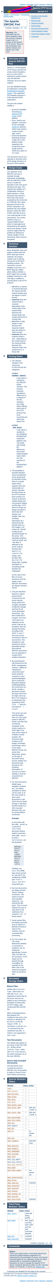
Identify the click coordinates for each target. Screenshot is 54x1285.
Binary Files (12, 986)
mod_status (13, 1191)
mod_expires (13, 1146)
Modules (23, 4)
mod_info (12, 1157)
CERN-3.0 (15, 127)
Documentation (26, 15)
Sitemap (49, 4)
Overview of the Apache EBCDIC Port (39, 17)
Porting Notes (36, 26)
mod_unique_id (14, 1194)
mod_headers (13, 1149)
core (10, 1088)
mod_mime (12, 1168)
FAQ (36, 4)
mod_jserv (12, 1214)
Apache (6, 15)
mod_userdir (13, 1196)
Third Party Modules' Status (40, 34)
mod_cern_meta (14, 1120)
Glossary (42, 4)
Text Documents (14, 1040)
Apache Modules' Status (39, 31)
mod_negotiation (15, 1177)
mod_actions (13, 1094)
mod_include (13, 1154)
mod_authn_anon (15, 1105)
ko (25, 28)
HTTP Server (15, 15)
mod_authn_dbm (14, 1108)
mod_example (13, 1141)
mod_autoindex (14, 1117)
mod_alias (12, 1097)
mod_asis (12, 1099)
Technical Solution (37, 23)
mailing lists (40, 1267)
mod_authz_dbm (14, 1113)
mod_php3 (12, 1220)
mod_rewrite (13, 1183)
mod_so (11, 1131)
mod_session (13, 1239)
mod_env (11, 1138)
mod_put (11, 1236)
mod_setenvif (14, 1186)
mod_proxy (12, 1180)
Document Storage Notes (40, 28)
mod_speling (13, 1188)
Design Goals (35, 20)
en (21, 28)
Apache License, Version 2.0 (27, 1276)
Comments (35, 36)
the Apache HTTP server (17, 114)
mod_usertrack (14, 1199)
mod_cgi (11, 1123)
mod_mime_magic (15, 1170)
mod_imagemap (14, 1151)
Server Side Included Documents (16, 1062)
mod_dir (11, 1128)
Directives (30, 4)
